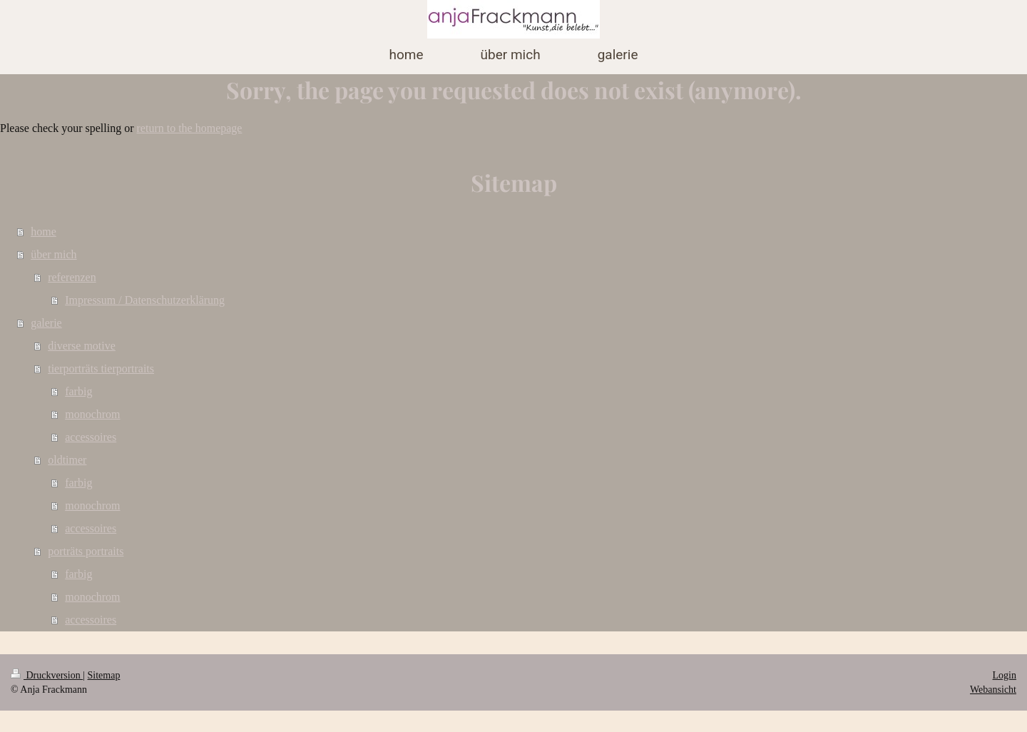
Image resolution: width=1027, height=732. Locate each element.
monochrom (92, 414)
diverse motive (82, 346)
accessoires (90, 437)
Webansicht (993, 689)
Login (1004, 675)
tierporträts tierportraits (101, 368)
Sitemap (104, 675)
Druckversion (47, 675)
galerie (46, 323)
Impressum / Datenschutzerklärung (145, 300)
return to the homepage (189, 128)
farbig (78, 391)
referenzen (72, 277)
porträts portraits (85, 551)
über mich (53, 254)
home (43, 231)
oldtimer (67, 460)
